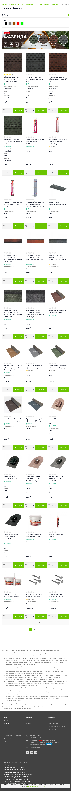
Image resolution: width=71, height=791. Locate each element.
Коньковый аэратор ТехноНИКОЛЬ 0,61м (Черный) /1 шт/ (58, 204)
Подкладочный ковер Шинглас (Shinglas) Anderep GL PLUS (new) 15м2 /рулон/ (58, 142)
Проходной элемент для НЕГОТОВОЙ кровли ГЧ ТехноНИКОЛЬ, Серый (56, 479)
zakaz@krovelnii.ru (35, 737)
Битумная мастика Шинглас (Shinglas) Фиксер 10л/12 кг (34, 536)
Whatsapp (42, 744)
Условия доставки (53, 723)
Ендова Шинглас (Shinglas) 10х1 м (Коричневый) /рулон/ (58, 311)
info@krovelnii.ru (34, 744)
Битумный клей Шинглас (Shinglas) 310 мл (56, 536)
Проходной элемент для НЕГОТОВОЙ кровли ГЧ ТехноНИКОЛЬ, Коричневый (34, 479)
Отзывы (28, 723)
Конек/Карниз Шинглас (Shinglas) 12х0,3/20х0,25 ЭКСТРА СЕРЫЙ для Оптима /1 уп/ (57, 258)
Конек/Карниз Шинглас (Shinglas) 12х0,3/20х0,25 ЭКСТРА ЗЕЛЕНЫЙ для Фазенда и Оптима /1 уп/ (13, 314)
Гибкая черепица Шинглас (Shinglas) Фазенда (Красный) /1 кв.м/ (58, 79)
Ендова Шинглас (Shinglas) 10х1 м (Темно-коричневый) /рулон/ (13, 420)
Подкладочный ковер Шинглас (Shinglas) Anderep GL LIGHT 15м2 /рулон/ (35, 142)
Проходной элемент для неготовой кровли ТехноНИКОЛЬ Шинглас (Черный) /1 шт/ (11, 538)
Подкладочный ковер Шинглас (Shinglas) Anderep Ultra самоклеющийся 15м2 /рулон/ (35, 204)
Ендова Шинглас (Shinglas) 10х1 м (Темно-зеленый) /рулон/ (58, 367)
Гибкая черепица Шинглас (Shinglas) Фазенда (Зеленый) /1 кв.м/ (13, 142)
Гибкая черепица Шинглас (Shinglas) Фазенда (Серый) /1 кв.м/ (34, 79)
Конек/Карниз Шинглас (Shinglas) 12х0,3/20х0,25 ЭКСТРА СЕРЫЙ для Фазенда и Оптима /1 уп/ (35, 314)
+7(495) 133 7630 (35, 736)
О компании (29, 720)
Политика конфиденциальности (12, 736)
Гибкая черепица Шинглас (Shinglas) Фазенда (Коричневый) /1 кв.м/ (11, 79)
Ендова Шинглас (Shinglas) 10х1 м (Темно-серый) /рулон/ (35, 420)
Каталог (7, 717)
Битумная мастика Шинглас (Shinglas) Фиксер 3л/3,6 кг (12, 595)
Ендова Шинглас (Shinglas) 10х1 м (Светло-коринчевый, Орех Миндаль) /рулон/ (13, 368)
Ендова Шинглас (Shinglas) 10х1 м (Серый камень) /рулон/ (35, 367)
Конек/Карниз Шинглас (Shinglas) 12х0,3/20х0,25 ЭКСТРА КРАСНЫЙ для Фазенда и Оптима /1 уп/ (13, 258)
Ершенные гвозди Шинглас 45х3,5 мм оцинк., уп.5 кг (57, 595)
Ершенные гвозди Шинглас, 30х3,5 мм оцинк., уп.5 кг (34, 595)
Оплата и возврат (53, 720)
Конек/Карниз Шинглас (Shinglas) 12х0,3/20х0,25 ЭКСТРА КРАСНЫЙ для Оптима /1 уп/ (34, 258)
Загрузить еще (35, 622)
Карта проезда (52, 729)
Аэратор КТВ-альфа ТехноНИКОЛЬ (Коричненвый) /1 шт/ (57, 421)
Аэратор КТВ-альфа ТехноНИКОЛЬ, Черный (10, 478)
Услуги (6, 724)
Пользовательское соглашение (56, 726)
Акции (6, 720)
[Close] (67, 786)
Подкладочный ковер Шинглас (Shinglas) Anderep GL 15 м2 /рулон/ (13, 204)
